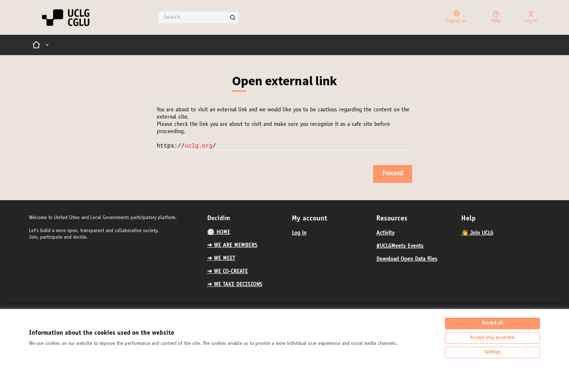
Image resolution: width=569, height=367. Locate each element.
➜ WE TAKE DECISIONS (234, 285)
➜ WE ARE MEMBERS (232, 245)
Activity (385, 233)
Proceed (392, 173)
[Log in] (531, 17)
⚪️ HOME (218, 232)
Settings (492, 352)
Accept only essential (492, 338)
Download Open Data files (406, 259)
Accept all (492, 323)
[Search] (198, 17)
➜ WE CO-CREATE (227, 272)
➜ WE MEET (221, 258)
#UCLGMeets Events (399, 246)
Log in (299, 233)
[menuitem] (246, 232)
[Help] (496, 17)
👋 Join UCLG (477, 233)
